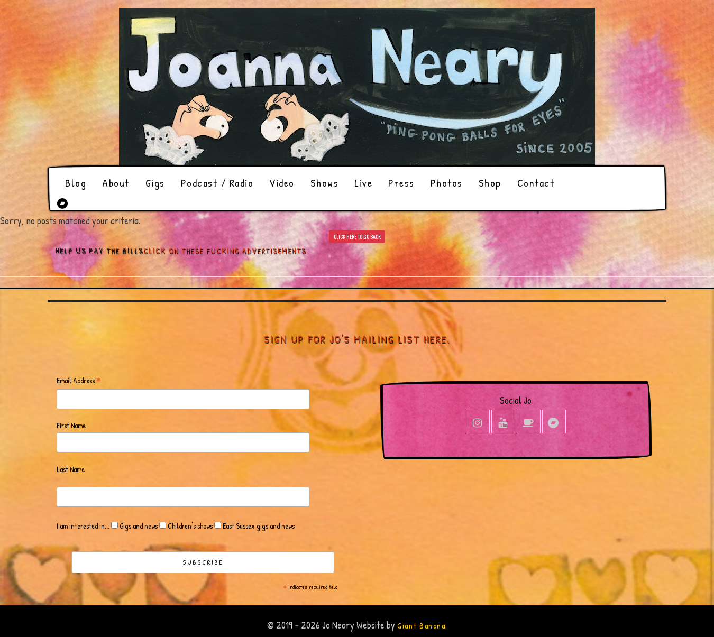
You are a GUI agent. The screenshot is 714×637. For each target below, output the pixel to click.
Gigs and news (138, 526)
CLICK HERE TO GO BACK (357, 237)
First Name (71, 425)
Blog (75, 183)
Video (282, 183)
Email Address (79, 380)
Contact (536, 183)
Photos (447, 183)
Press (401, 183)
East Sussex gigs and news (258, 526)
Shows (324, 183)
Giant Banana (421, 625)
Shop (490, 183)
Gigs (155, 183)
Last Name (71, 469)
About (116, 183)
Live (363, 183)
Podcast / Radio (217, 183)
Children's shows (189, 526)
